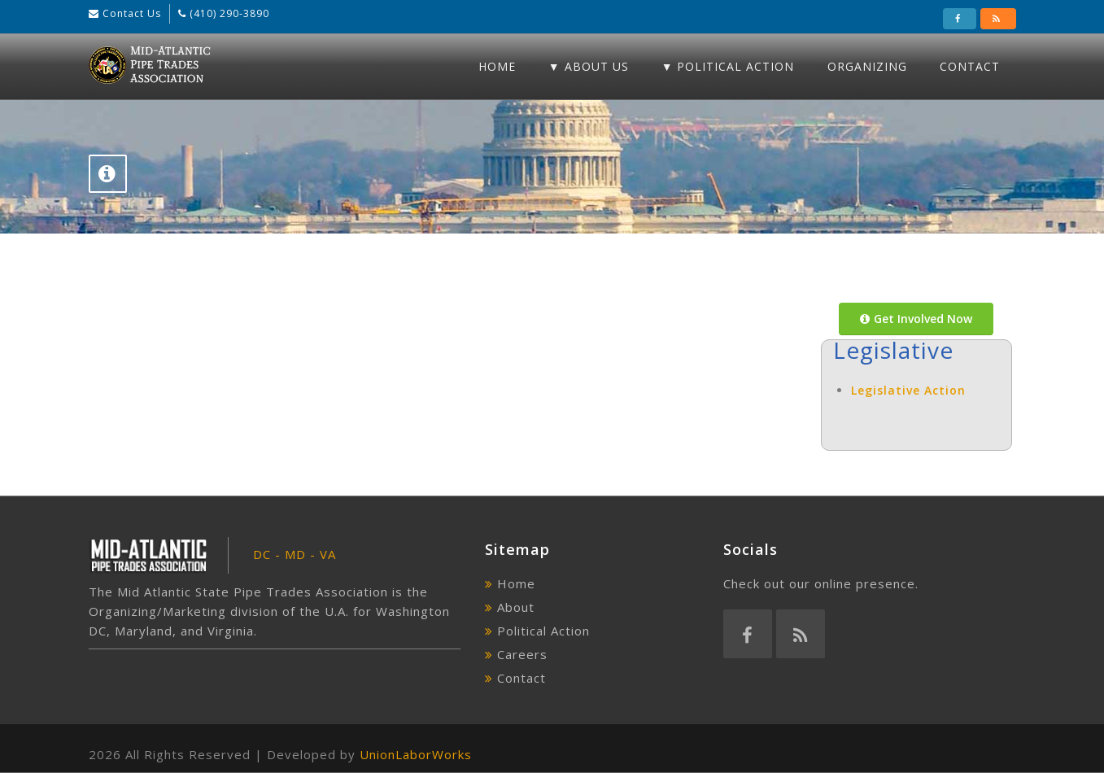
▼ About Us (588, 66)
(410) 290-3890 (227, 13)
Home (497, 66)
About (516, 607)
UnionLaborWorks (416, 754)
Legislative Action (908, 390)
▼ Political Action (728, 66)
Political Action (543, 630)
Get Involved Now (916, 318)
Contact (970, 66)
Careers (522, 654)
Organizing (867, 66)
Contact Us (130, 13)
